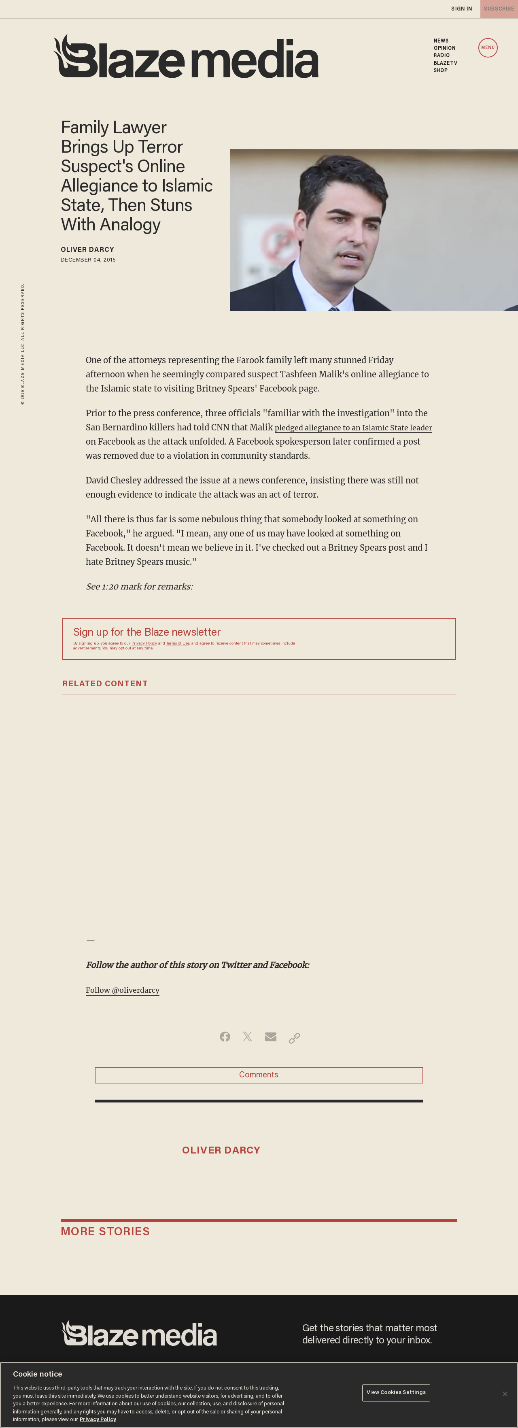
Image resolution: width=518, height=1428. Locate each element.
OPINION (445, 48)
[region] (259, 1395)
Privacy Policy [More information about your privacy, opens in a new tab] (98, 1419)
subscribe (494, 9)
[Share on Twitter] (246, 1037)
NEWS (441, 41)
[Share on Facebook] (220, 1037)
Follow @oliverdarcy (127, 989)
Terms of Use (177, 644)
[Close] (505, 1394)
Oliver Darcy (93, 251)
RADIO (442, 55)
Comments (258, 1078)
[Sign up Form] (388, 638)
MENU (488, 48)
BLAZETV (446, 63)
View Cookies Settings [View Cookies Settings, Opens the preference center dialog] (396, 1394)
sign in (452, 9)
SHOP (441, 70)
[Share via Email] (271, 1037)
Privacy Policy (144, 644)
